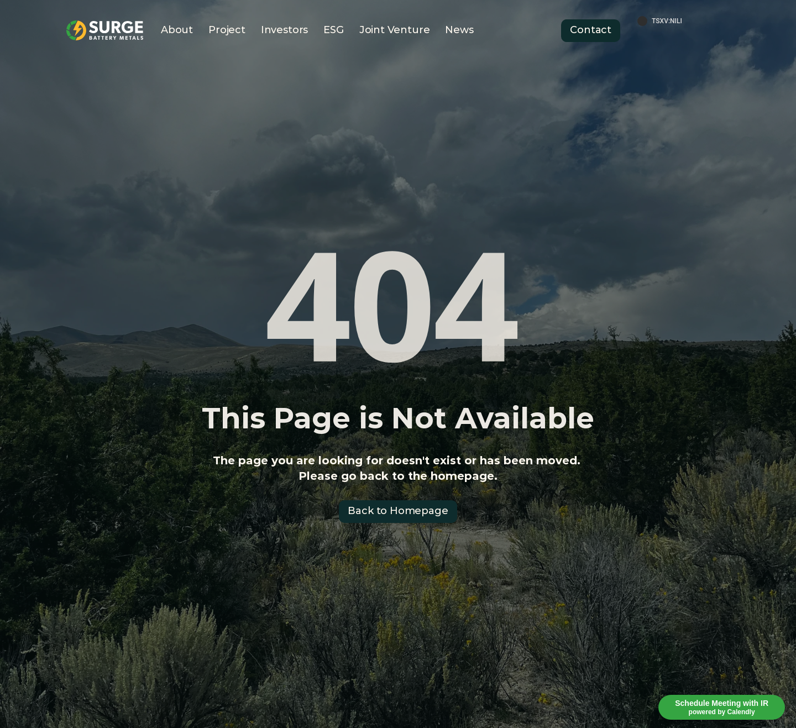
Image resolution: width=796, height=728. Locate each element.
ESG (333, 30)
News (459, 30)
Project (226, 30)
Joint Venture (394, 30)
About (177, 30)
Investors (284, 30)
